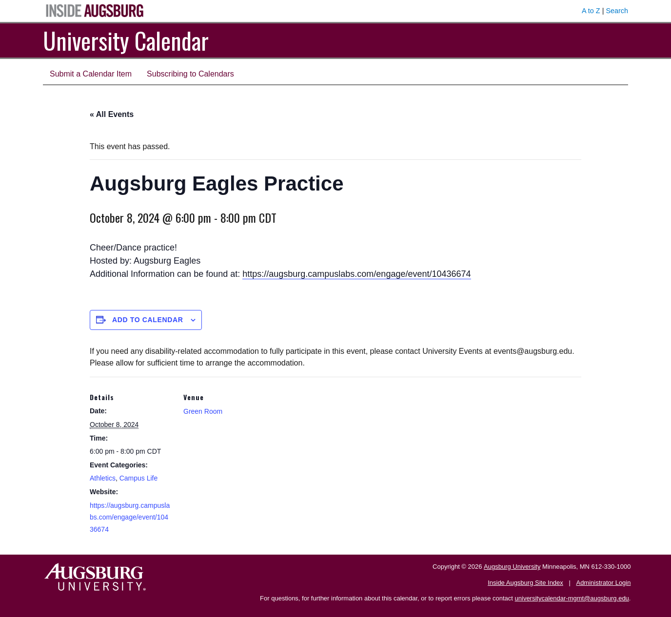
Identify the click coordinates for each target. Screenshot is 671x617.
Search (617, 11)
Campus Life (138, 478)
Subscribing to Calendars (190, 74)
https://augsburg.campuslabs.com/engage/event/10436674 (356, 274)
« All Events (112, 114)
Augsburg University (512, 566)
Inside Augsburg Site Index (525, 582)
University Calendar (126, 40)
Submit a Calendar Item (91, 74)
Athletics (103, 478)
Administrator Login (603, 582)
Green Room (202, 411)
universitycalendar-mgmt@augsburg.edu (572, 598)
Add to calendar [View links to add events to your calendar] (147, 320)
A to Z (591, 11)
